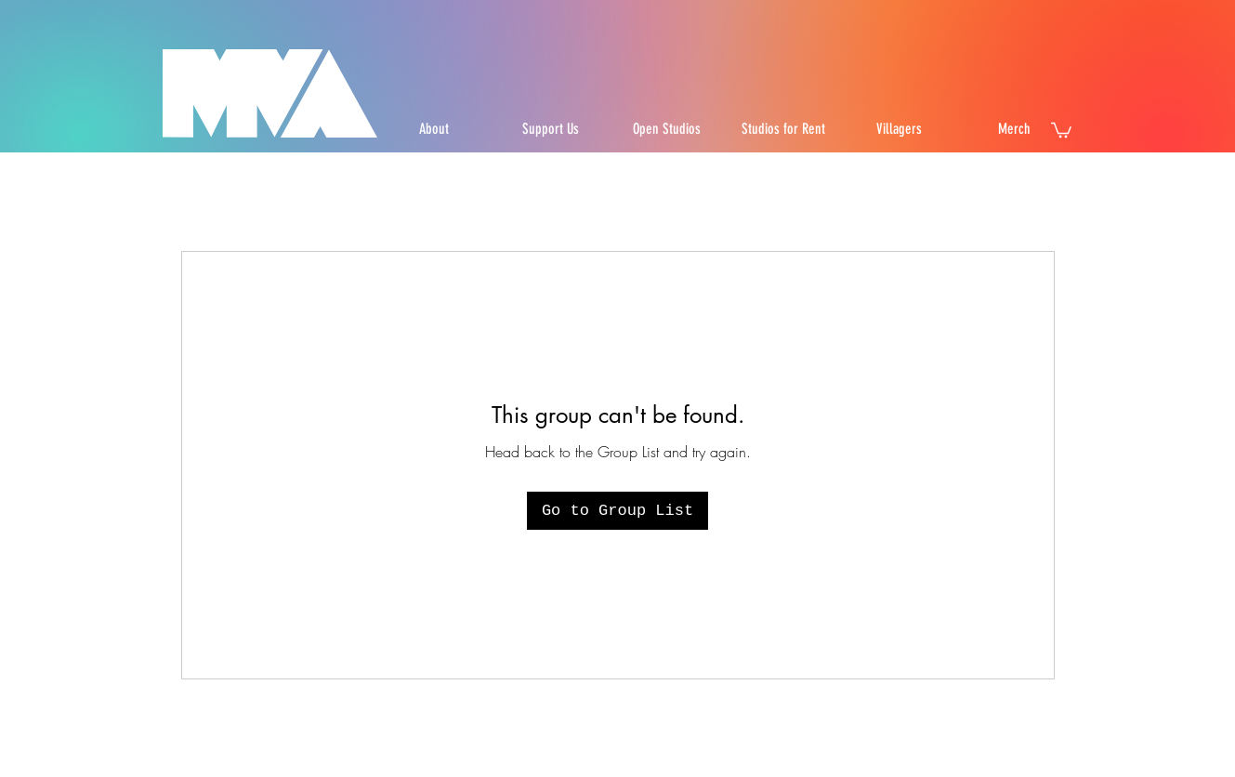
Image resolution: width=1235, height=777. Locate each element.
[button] (1061, 129)
